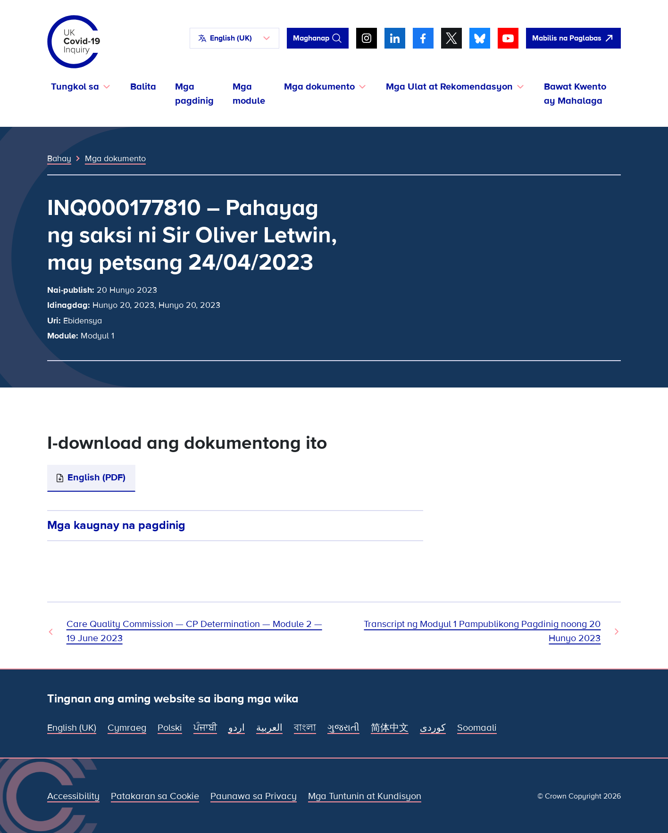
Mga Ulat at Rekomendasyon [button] (449, 86)
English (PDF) (96, 477)
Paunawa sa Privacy (253, 796)
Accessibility (73, 796)
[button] (234, 38)
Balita (143, 86)
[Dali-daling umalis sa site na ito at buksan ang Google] (573, 38)
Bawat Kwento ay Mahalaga (575, 94)
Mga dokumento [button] (319, 86)
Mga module (249, 94)
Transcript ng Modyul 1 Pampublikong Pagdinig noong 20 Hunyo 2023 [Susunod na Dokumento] (482, 631)
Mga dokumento (115, 158)
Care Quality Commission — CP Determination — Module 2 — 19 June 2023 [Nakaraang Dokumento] (194, 631)
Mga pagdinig (194, 94)
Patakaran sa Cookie (155, 796)
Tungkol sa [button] (75, 86)
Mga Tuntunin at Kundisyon (364, 796)
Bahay (59, 158)
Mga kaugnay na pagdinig (116, 525)
